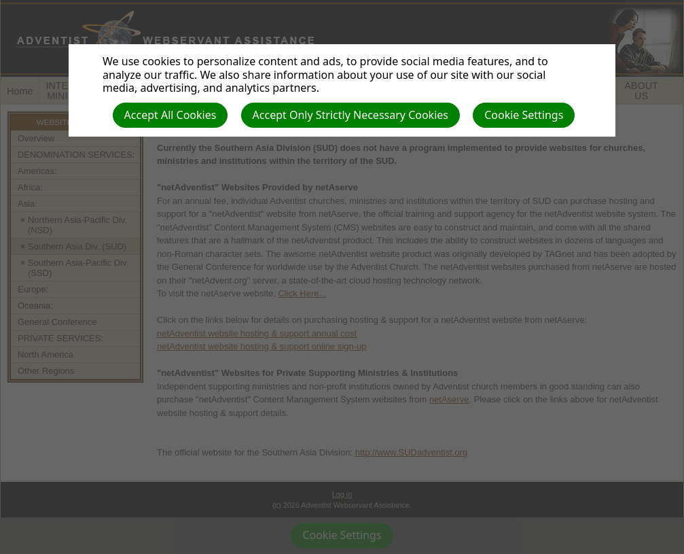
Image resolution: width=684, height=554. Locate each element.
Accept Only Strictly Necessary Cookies (350, 114)
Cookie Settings (523, 114)
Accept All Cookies (170, 114)
